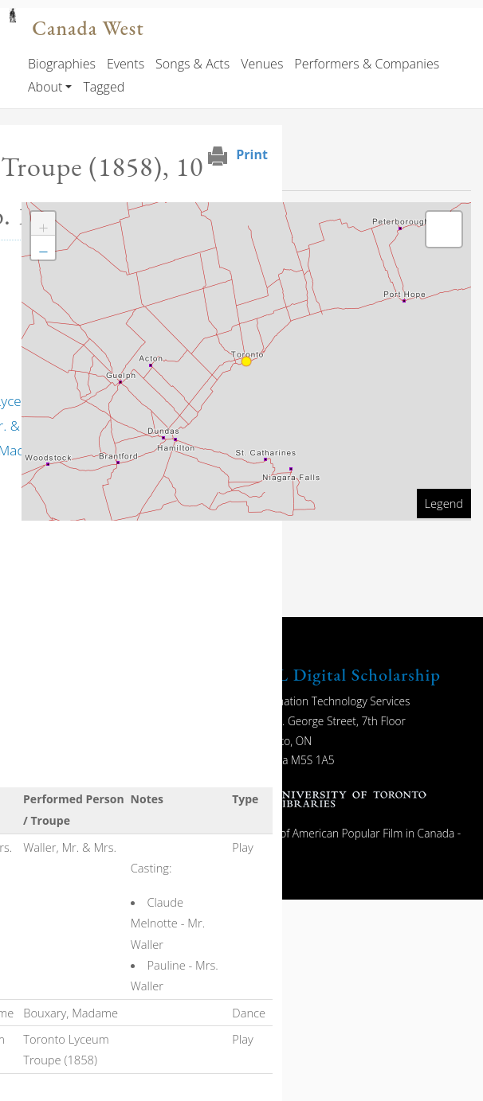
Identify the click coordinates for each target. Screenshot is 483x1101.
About (45, 87)
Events (125, 63)
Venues (262, 63)
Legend (444, 503)
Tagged (103, 87)
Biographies (62, 63)
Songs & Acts (192, 63)
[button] (43, 224)
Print (252, 154)
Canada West (87, 28)
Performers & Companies (366, 63)
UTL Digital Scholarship (346, 674)
